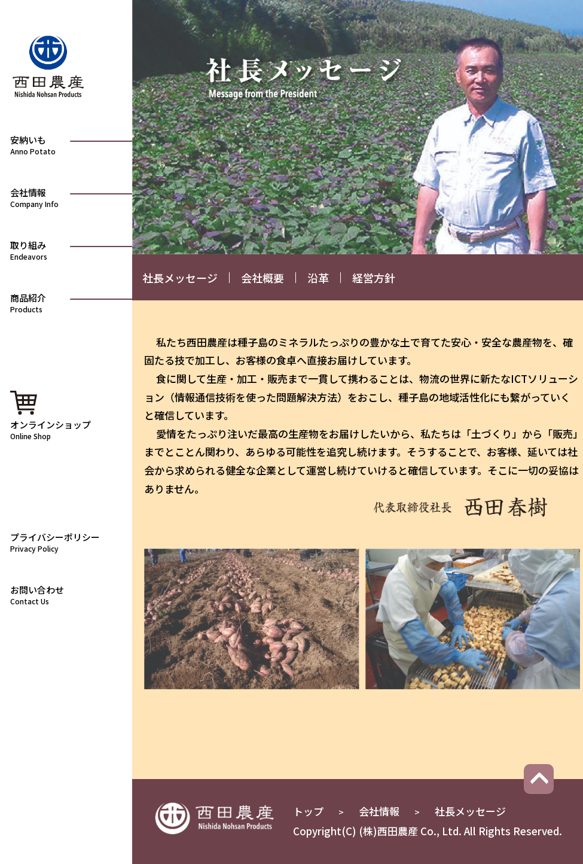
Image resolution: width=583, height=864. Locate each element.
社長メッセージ (180, 277)
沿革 (318, 277)
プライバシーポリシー (68, 541)
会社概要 (262, 277)
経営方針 (373, 277)
